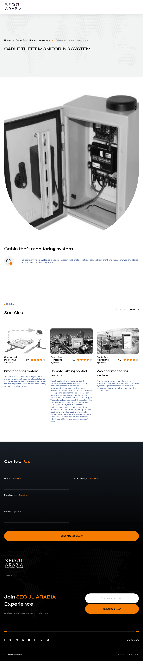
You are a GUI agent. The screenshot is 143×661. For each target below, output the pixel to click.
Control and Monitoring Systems (33, 40)
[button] (120, 309)
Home (7, 40)
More (9, 575)
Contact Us (133, 640)
